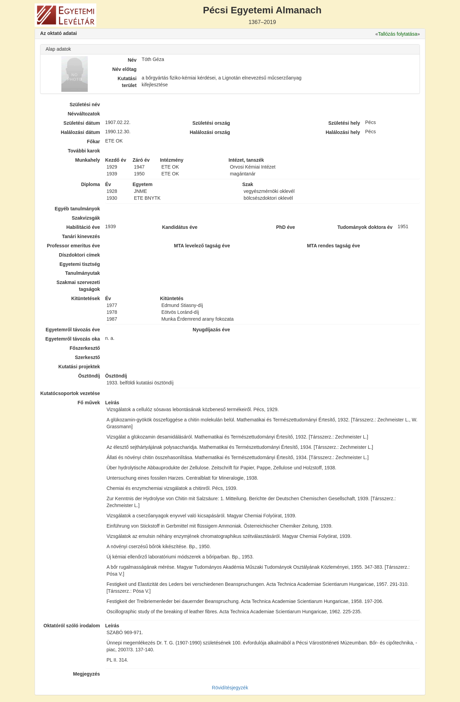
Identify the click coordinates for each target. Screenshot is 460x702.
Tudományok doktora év (364, 227)
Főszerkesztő (85, 348)
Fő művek (88, 402)
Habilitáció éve (83, 227)
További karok (84, 150)
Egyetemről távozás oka (72, 339)
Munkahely (87, 160)
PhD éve (285, 227)
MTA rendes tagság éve (333, 245)
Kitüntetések (85, 298)
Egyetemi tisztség (79, 264)
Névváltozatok (84, 113)
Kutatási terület (127, 82)
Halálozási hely (343, 132)
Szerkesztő (87, 357)
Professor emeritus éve (73, 245)
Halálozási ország (210, 132)
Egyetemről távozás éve (73, 329)
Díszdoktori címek (79, 255)
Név (132, 60)
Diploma (90, 184)
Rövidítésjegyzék (230, 687)
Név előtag (124, 69)
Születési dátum (81, 123)
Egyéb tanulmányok (77, 208)
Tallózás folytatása (397, 34)
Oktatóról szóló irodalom (72, 625)
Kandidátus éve (179, 227)
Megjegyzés (86, 674)
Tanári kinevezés (81, 236)
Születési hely (344, 123)
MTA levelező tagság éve (202, 245)
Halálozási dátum (80, 132)
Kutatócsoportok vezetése (70, 393)
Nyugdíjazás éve (211, 329)
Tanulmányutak (82, 273)
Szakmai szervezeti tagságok (78, 286)
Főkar (93, 141)
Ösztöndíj (89, 376)
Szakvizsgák (86, 218)
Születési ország (211, 123)
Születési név (85, 104)
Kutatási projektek (79, 366)
